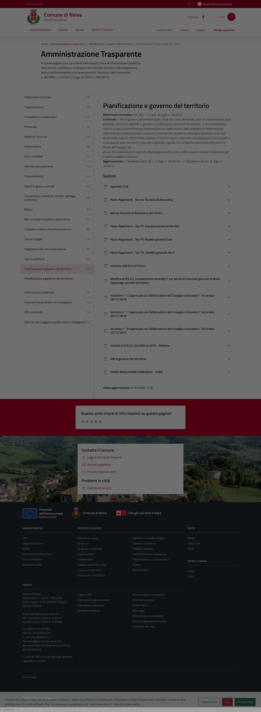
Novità (63, 29)
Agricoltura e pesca (88, 538)
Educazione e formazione (91, 575)
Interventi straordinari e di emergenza (48, 302)
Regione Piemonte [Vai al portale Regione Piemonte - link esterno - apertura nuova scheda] (34, 4)
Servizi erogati (33, 239)
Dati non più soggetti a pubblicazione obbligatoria (55, 322)
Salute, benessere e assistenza (149, 554)
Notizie (191, 538)
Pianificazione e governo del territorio (48, 269)
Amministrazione (40, 29)
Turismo (184, 30)
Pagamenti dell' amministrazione (45, 249)
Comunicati (193, 543)
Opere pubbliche (34, 259)
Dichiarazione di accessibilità (147, 616)
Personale (30, 127)
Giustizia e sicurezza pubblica (148, 538)
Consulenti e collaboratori (40, 117)
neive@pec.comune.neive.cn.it (45, 618)
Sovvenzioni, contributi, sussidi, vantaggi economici (50, 198)
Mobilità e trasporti (142, 549)
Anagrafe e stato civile (90, 549)
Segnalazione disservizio (91, 605)
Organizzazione (34, 107)
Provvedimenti (33, 176)
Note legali (138, 611)
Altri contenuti (33, 312)
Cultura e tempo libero (90, 570)
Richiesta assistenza (89, 611)
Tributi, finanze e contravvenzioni (150, 559)
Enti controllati (33, 156)
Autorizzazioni (85, 559)
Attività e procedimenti (38, 166)
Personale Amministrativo (37, 554)
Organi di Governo (32, 543)
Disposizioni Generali (37, 97)
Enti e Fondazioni (32, 559)
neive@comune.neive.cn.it (44, 614)
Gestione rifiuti (164, 30)
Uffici (25, 538)
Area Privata (29, 677)
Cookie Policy (139, 605)
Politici (26, 549)
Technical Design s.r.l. (45, 698)
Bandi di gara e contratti (39, 186)
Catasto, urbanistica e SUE (92, 565)
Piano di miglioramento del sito (149, 621)
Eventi (191, 576)
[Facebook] (202, 17)
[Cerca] (231, 17)
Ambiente (83, 543)
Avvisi (190, 549)
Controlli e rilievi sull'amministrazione (47, 229)
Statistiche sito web (143, 627)
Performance (32, 146)
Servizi (79, 29)
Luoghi (191, 571)
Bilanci (28, 209)
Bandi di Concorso (35, 136)
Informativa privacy (143, 600)
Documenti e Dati (32, 565)
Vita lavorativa (140, 570)
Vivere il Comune (102, 29)
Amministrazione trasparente (148, 595)
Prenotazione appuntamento (93, 600)
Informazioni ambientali (39, 292)
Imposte (201, 30)
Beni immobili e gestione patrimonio (47, 219)
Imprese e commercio (144, 543)
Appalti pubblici (86, 554)
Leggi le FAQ (84, 595)
